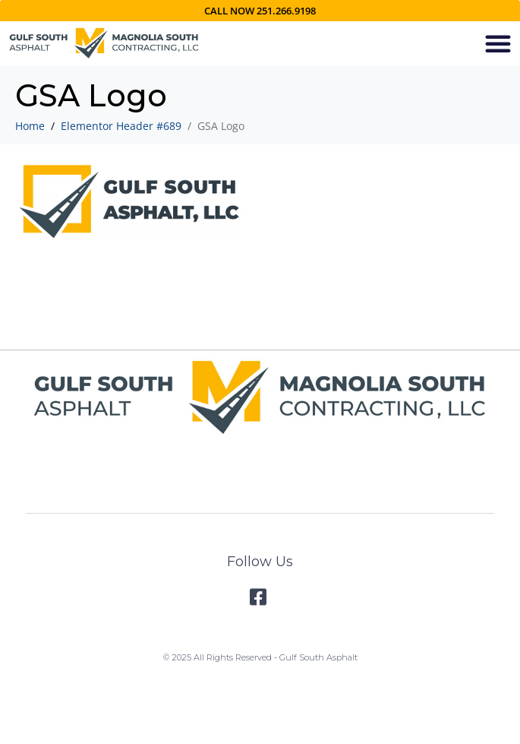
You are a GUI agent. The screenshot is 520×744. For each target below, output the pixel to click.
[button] (497, 43)
